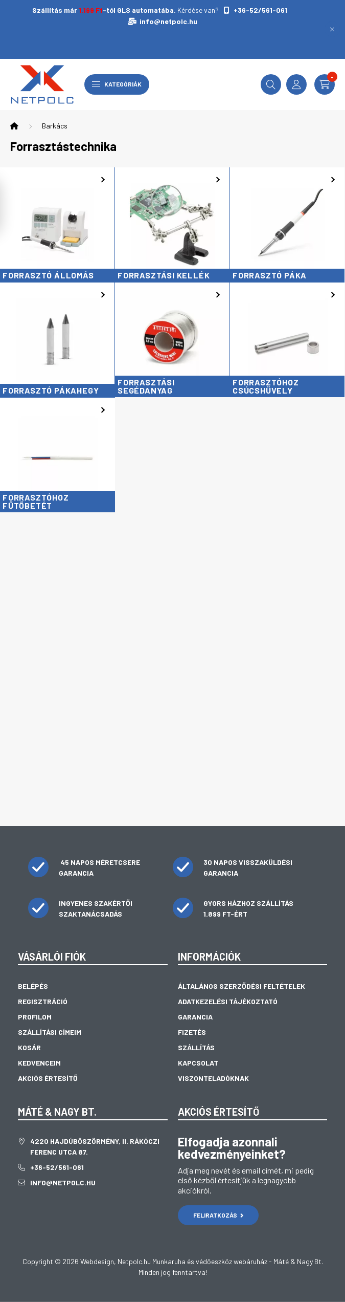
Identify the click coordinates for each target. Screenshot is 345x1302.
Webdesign (97, 1261)
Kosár (29, 1047)
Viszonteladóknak (213, 1078)
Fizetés (192, 1032)
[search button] (271, 84)
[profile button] (296, 84)
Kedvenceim (39, 1062)
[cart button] (324, 84)
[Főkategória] (14, 126)
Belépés (33, 986)
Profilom (35, 1016)
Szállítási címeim (49, 1032)
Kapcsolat (198, 1062)
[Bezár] (332, 29)
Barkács (54, 125)
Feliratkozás (218, 1215)
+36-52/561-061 (259, 10)
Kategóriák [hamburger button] (117, 84)
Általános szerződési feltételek (241, 986)
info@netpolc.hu (168, 21)
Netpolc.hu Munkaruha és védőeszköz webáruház (192, 1261)
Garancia (195, 1016)
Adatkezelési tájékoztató (228, 1001)
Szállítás (196, 1047)
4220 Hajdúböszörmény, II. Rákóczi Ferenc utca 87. (94, 1146)
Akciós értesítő (48, 1078)
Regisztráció (42, 1001)
